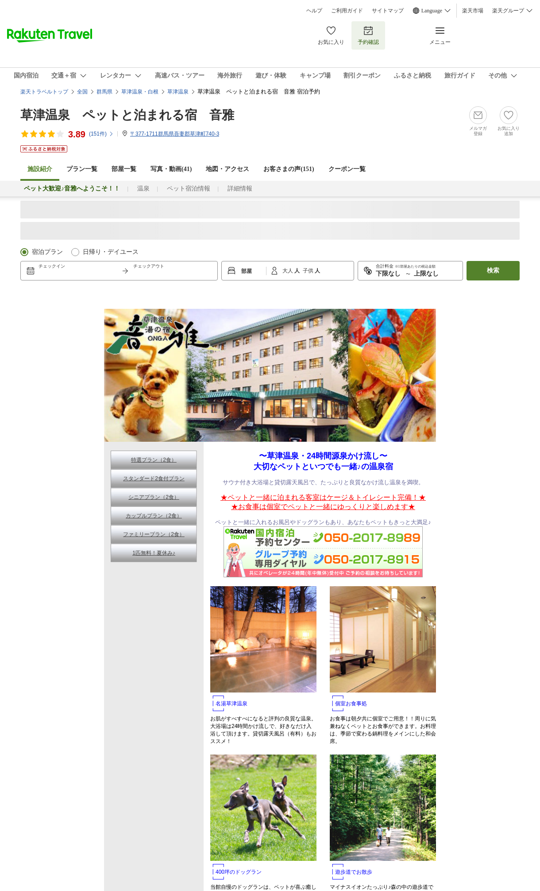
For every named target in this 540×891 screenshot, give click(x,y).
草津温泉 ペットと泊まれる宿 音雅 (127, 115)
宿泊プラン (47, 252)
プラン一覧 (81, 169)
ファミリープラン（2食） (154, 534)
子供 (309, 271)
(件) (101, 133)
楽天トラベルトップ (44, 92)
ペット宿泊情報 (188, 188)
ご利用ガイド (347, 11)
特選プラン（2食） (154, 460)
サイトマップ (388, 11)
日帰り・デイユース (111, 252)
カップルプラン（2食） (154, 516)
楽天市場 (472, 11)
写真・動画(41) (171, 169)
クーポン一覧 (347, 169)
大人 (288, 271)
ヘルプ (314, 11)
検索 (493, 270)
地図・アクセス (227, 169)
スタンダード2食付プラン (154, 478)
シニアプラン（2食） (153, 497)
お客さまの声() (288, 169)
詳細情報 (240, 188)
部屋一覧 (124, 169)
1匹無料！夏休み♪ (153, 553)
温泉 (143, 188)
